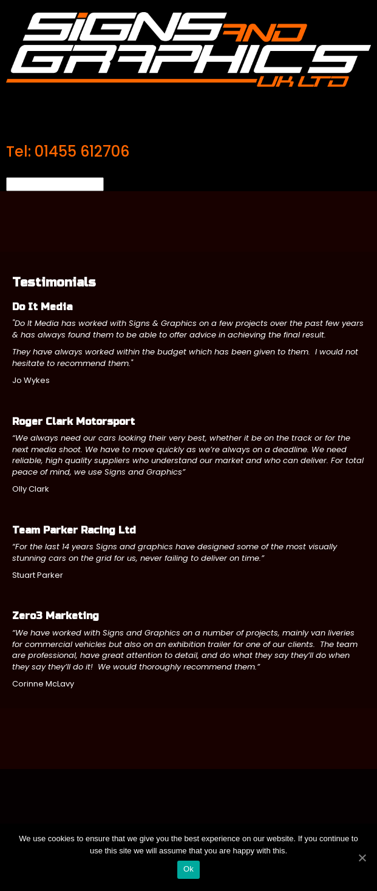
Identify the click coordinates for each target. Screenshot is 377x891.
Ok (188, 868)
